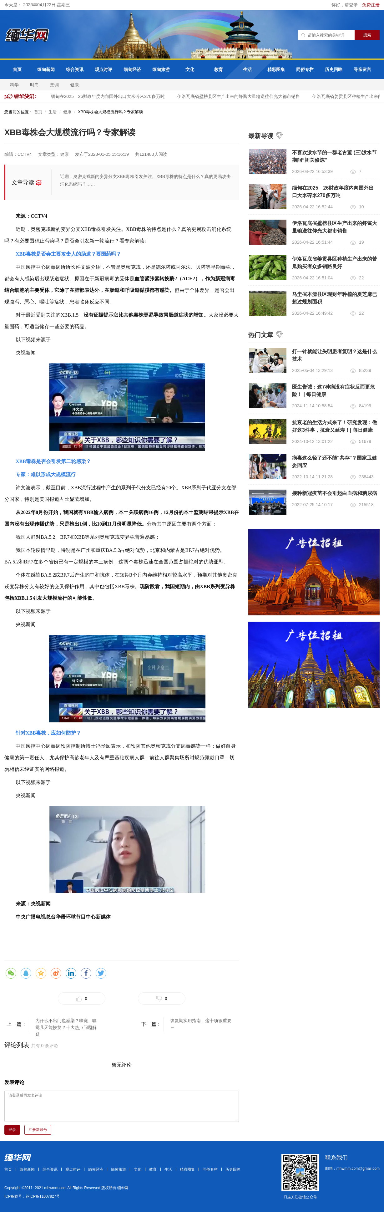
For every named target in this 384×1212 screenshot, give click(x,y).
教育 (218, 69)
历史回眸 (333, 69)
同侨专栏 (305, 69)
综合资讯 (74, 69)
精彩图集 (276, 69)
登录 (12, 1130)
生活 (247, 69)
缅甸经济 (132, 69)
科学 (14, 84)
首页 (17, 69)
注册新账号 (37, 1130)
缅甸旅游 (161, 69)
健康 (74, 84)
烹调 (54, 84)
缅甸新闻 (46, 69)
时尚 (34, 84)
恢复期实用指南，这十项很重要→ (200, 1024)
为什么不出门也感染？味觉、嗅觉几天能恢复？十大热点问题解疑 (66, 1024)
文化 (189, 69)
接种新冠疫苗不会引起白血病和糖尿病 (334, 493)
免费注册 (371, 4)
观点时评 (103, 69)
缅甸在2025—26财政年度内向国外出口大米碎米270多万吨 (110, 96)
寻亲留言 (362, 69)
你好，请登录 (345, 4)
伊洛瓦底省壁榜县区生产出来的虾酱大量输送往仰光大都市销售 (241, 96)
